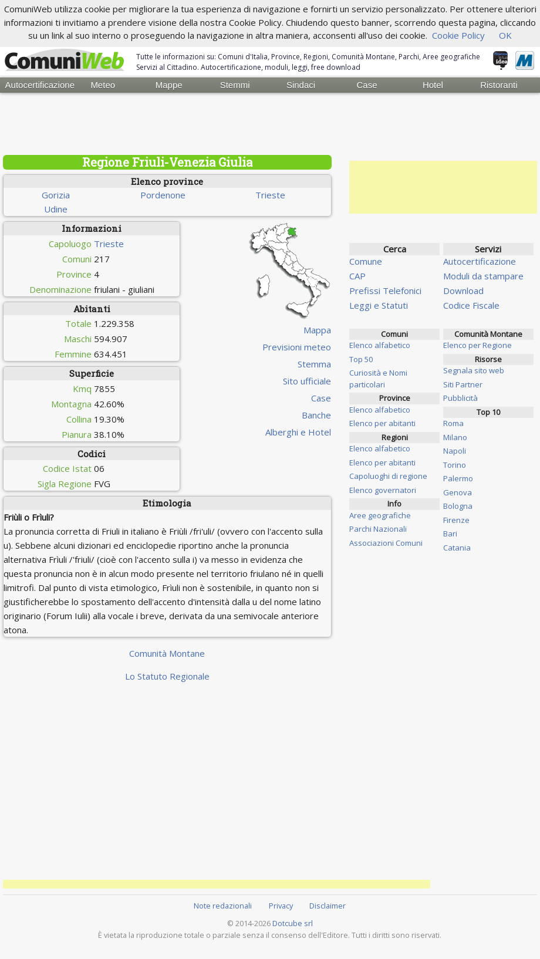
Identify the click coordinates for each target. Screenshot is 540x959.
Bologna (458, 506)
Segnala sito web (473, 370)
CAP (357, 276)
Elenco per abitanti (382, 423)
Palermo (458, 478)
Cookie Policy (458, 35)
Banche (316, 415)
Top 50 (361, 359)
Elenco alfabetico (379, 345)
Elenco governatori (382, 490)
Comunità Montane (167, 653)
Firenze (456, 520)
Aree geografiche (380, 515)
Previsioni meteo (296, 347)
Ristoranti (498, 85)
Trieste (270, 195)
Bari (450, 533)
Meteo (102, 85)
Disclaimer (327, 905)
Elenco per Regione (477, 345)
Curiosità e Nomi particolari (378, 378)
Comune (365, 261)
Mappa (317, 330)
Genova (457, 492)
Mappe (169, 85)
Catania (457, 547)
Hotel (433, 85)
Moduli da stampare (483, 276)
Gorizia (56, 195)
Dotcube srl (292, 923)
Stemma (314, 364)
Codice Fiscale (471, 305)
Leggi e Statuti (378, 305)
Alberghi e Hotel (298, 432)
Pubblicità (460, 398)
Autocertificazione (37, 85)
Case (366, 85)
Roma (453, 423)
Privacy (281, 905)
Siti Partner (462, 384)
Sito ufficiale (307, 381)
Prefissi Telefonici (385, 290)
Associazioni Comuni (386, 543)
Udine (56, 209)
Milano (455, 437)
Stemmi (235, 85)
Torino (454, 465)
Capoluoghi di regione (388, 476)
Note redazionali (223, 905)
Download (463, 290)
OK (505, 35)
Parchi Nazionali (378, 529)
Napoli (454, 450)
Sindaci (300, 85)
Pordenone (162, 195)
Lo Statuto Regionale (167, 676)
